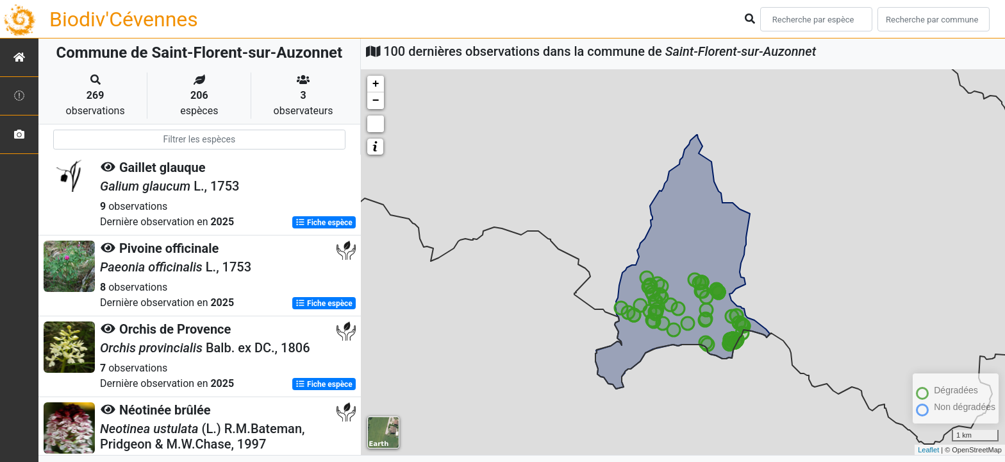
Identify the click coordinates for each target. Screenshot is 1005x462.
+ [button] (375, 84)
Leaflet (928, 450)
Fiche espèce (324, 222)
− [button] (375, 100)
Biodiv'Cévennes (123, 19)
